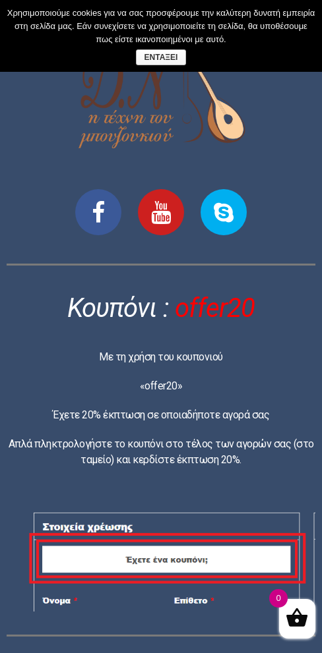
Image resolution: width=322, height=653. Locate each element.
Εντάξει (161, 57)
